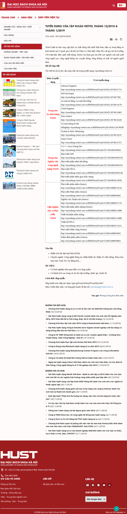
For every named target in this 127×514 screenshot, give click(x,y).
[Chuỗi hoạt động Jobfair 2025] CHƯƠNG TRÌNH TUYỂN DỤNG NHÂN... (27, 186)
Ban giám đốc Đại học (11, 488)
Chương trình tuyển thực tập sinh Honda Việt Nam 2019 (72, 342)
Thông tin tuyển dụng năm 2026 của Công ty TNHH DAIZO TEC (28, 83)
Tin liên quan (9, 75)
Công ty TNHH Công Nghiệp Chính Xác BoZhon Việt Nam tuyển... (28, 113)
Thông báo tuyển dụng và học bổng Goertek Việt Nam (28, 93)
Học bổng (9, 35)
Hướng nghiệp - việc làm (16, 52)
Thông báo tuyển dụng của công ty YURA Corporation (28, 161)
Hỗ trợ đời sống (12, 46)
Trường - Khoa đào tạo (11, 492)
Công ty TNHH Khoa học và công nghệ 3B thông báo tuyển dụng (76, 415)
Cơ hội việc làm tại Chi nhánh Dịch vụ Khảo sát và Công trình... (28, 102)
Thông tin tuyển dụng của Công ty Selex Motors (27, 136)
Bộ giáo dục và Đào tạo (53, 484)
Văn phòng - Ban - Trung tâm (14, 501)
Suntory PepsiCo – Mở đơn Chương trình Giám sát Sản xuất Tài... (28, 149)
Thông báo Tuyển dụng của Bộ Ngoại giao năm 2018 (71, 411)
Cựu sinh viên (10, 69)
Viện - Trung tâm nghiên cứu (14, 497)
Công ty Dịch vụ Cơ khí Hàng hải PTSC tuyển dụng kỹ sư (73, 419)
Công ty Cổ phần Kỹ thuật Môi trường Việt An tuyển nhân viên (75, 358)
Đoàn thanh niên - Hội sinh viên (19, 58)
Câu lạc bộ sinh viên (14, 63)
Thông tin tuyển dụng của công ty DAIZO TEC (27, 172)
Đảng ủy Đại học (8, 484)
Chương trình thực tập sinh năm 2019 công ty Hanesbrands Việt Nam (78, 323)
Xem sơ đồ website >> (116, 512)
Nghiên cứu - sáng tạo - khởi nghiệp (18, 28)
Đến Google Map (96, 499)
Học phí (7, 41)
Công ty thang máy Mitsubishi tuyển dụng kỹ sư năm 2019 (73, 346)
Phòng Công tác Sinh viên (112, 296)
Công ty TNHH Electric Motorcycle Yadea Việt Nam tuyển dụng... (26, 123)
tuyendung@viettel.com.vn (101, 287)
